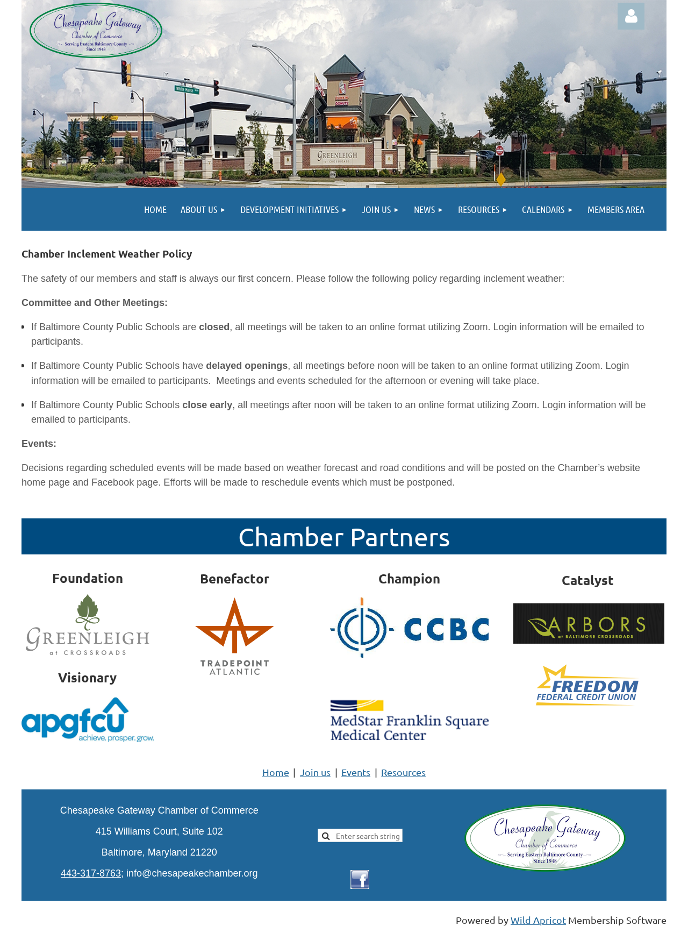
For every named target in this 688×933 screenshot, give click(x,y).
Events (355, 772)
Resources (403, 772)
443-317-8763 (91, 873)
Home (275, 772)
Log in (631, 16)
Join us (315, 772)
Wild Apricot (538, 919)
